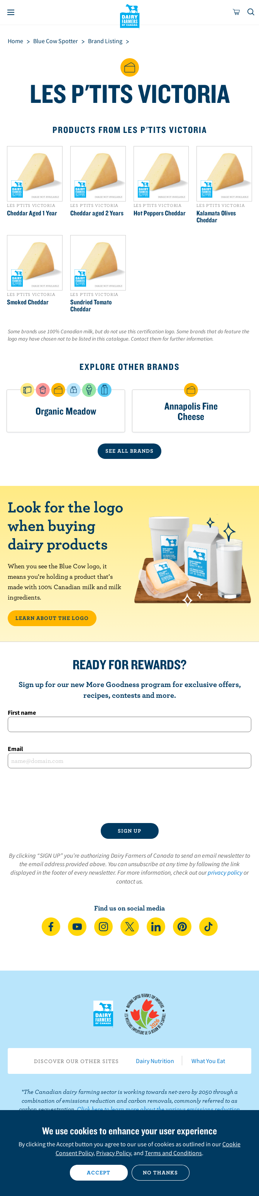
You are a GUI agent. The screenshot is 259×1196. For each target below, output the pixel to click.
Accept (98, 1172)
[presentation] (129, 796)
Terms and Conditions (173, 1153)
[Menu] (11, 12)
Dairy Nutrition (155, 1061)
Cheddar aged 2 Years (97, 213)
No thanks (160, 1172)
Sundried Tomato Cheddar (91, 305)
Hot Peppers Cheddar (160, 213)
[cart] (236, 12)
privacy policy (225, 872)
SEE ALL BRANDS (129, 451)
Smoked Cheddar (28, 302)
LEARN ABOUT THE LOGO (52, 618)
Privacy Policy (113, 1153)
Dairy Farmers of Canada (129, 15)
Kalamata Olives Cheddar (216, 216)
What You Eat (208, 1061)
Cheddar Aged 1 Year (32, 213)
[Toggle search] (251, 12)
